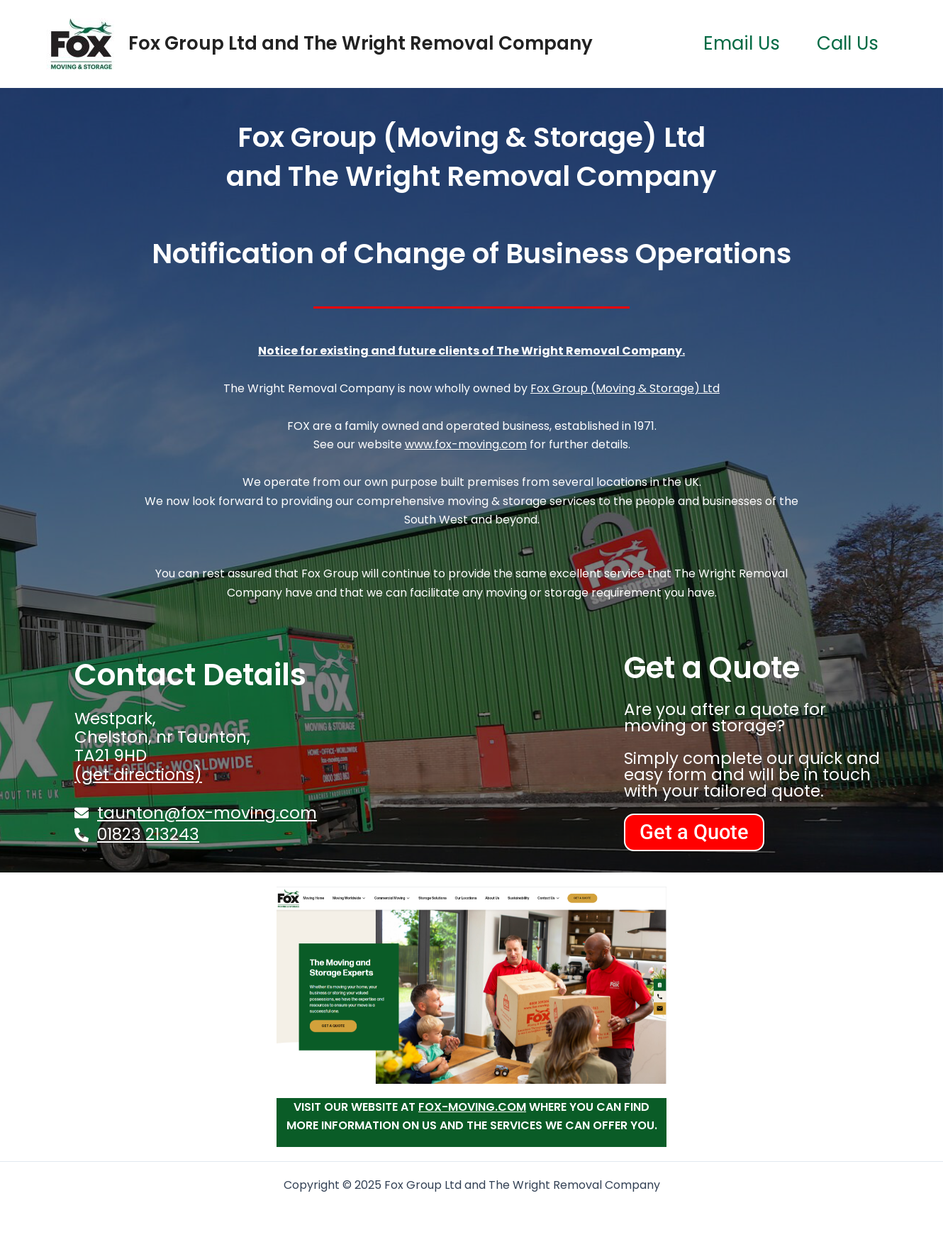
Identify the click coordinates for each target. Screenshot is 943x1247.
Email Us (741, 43)
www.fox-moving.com (466, 444)
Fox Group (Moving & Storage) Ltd (625, 388)
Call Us (847, 43)
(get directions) (138, 774)
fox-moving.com (472, 1107)
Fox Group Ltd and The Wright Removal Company (360, 43)
